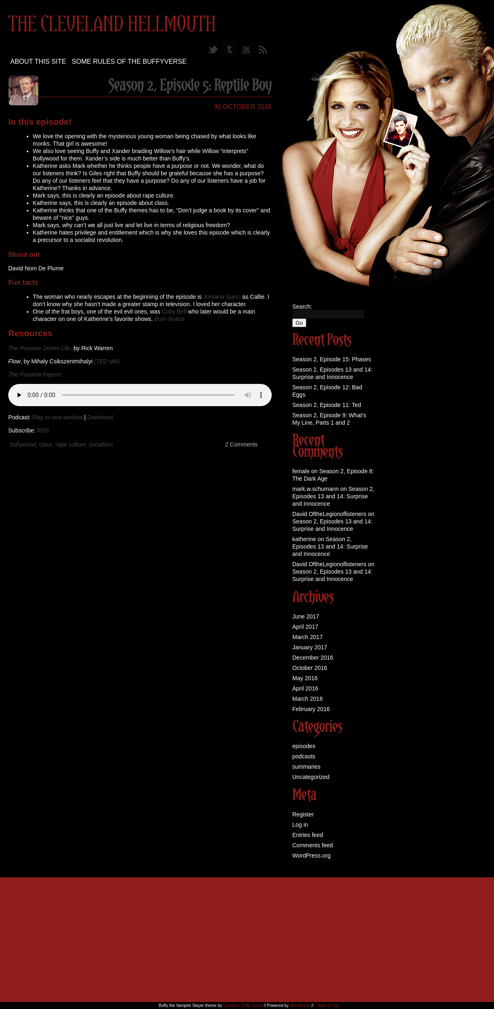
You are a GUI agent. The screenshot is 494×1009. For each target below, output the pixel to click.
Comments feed (312, 845)
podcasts (303, 756)
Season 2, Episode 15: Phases (331, 359)
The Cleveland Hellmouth (112, 25)
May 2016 (304, 678)
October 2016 (309, 668)
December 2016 (312, 657)
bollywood (23, 444)
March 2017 (307, 637)
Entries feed (307, 835)
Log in (300, 824)
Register (303, 814)
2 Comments (241, 444)
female (301, 471)
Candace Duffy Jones (242, 1005)
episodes (303, 746)
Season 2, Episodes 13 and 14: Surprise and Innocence (333, 496)
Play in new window (57, 417)
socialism (101, 444)
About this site (38, 61)
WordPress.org (311, 855)
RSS (43, 430)
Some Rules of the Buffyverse (129, 61)
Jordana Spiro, (222, 296)
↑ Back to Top (327, 1005)
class (45, 444)
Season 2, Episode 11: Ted (326, 405)
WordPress (300, 1005)
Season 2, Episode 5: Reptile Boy (190, 86)
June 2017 (305, 616)
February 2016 (311, 709)
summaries (306, 766)
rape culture (71, 444)
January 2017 (309, 647)
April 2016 (305, 688)
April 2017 (305, 626)
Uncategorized (310, 777)
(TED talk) (107, 361)
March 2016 (307, 698)
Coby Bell (174, 311)
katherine (304, 539)
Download (100, 417)
